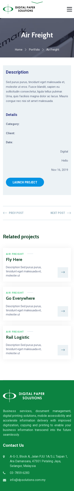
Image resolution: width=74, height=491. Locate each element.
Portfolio (34, 49)
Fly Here (14, 259)
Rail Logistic (17, 337)
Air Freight (15, 254)
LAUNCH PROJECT (25, 182)
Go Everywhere (20, 298)
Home (18, 49)
